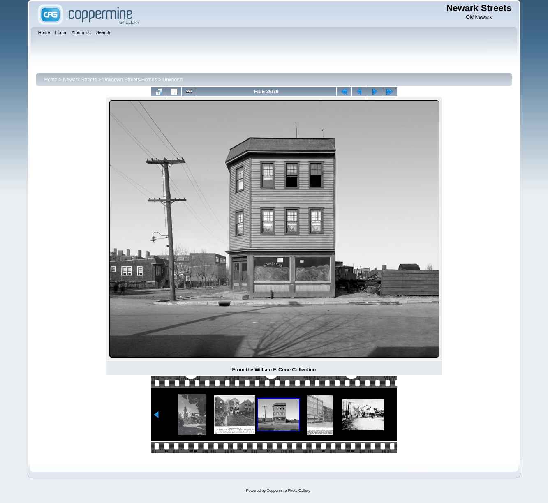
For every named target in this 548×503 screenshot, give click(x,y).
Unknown (172, 80)
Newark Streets (80, 80)
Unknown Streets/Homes (129, 80)
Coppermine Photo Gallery (288, 491)
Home (51, 80)
